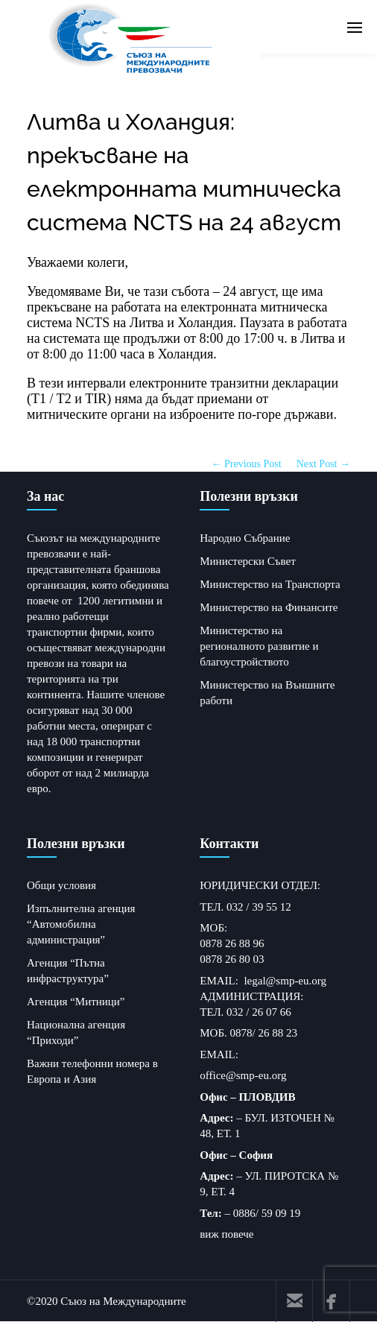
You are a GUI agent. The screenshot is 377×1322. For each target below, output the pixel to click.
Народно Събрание (245, 538)
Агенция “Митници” (76, 1002)
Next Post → (323, 463)
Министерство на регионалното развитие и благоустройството (259, 646)
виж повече (226, 1234)
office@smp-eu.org (243, 1075)
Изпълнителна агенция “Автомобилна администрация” (81, 924)
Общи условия (61, 885)
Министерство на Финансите (269, 607)
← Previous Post (247, 463)
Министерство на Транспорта (270, 584)
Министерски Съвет (247, 561)
